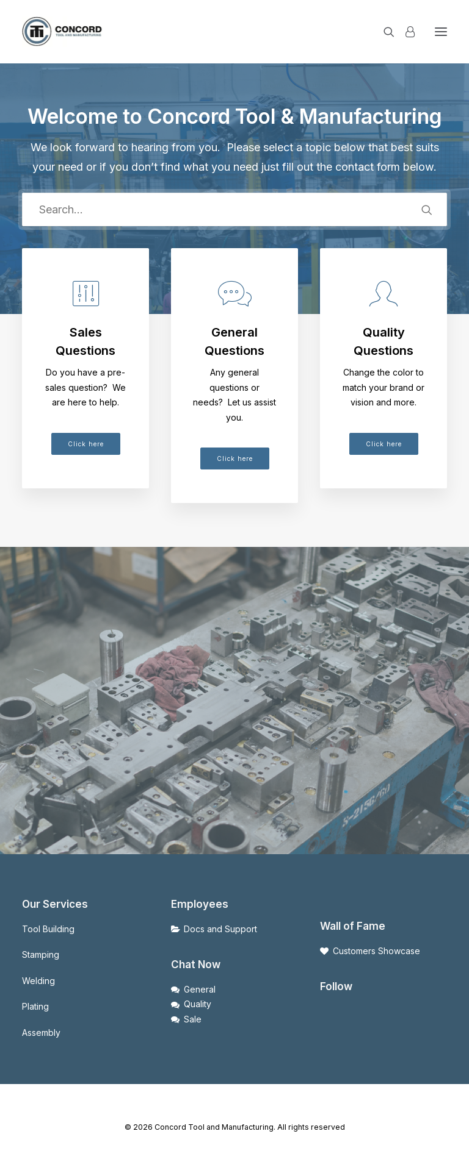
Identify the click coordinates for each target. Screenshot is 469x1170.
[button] (441, 31)
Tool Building (48, 929)
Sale (193, 1019)
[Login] (404, 31)
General (200, 989)
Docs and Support (220, 929)
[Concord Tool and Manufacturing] (63, 31)
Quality (197, 1004)
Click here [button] (86, 444)
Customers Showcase (376, 951)
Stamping (40, 954)
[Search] (383, 31)
